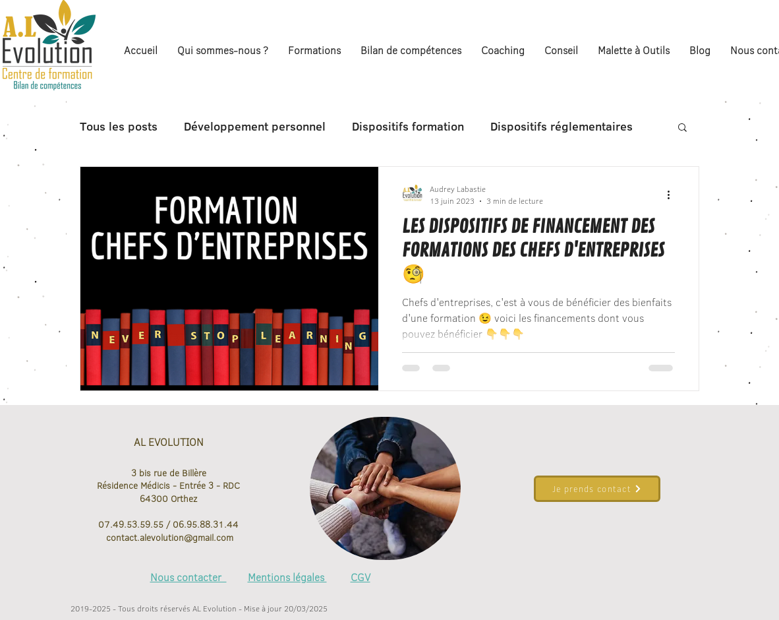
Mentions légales (287, 577)
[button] (682, 128)
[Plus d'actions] (673, 194)
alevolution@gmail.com (186, 537)
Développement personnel (255, 126)
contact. (121, 537)
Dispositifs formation (408, 126)
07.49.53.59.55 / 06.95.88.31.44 (168, 524)
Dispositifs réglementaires (561, 126)
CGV (360, 577)
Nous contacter (188, 577)
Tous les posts (119, 126)
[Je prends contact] (597, 489)
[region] (385, 489)
